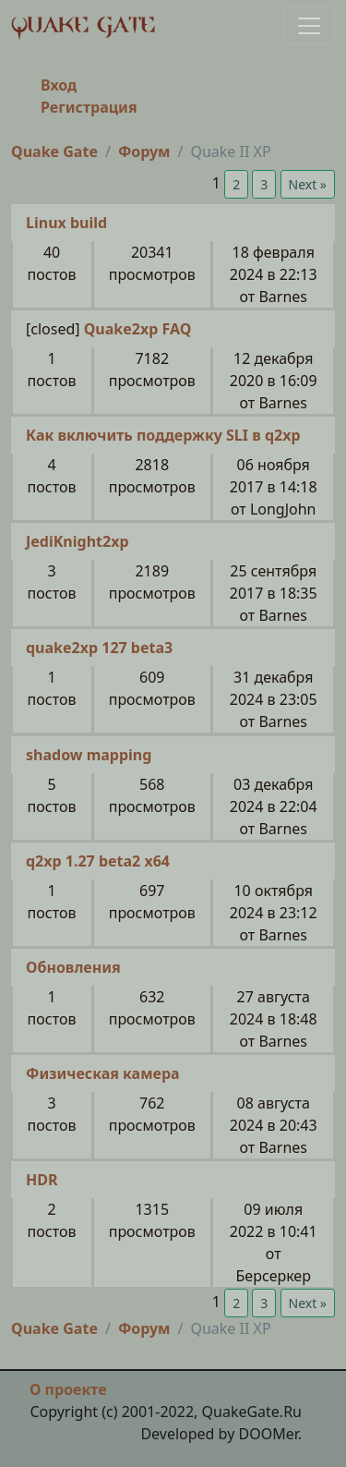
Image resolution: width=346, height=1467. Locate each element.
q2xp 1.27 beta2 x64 (98, 861)
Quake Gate (54, 151)
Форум (144, 151)
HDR (41, 1180)
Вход (59, 85)
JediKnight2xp (77, 541)
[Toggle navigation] (309, 25)
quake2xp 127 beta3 (99, 647)
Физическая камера (103, 1073)
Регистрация (89, 107)
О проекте (68, 1389)
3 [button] (264, 184)
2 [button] (236, 184)
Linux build (66, 222)
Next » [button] (308, 184)
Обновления (73, 967)
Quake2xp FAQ (138, 329)
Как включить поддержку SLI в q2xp (163, 435)
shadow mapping (88, 755)
